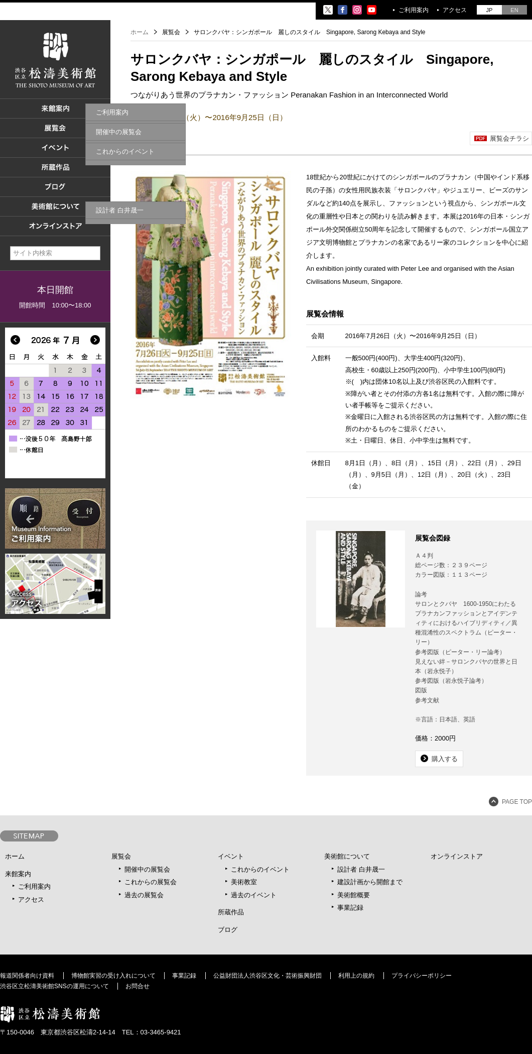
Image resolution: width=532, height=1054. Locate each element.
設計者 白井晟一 (361, 869)
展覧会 (121, 856)
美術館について (347, 856)
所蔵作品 (231, 912)
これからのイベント (260, 869)
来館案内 (18, 874)
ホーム (139, 32)
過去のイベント (254, 895)
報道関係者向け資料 (27, 975)
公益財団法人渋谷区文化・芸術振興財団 (267, 975)
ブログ (227, 929)
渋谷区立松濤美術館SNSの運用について (54, 986)
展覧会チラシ (509, 138)
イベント (231, 856)
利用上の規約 (356, 975)
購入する (445, 759)
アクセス (455, 10)
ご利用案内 (413, 10)
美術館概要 (353, 895)
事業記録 (350, 907)
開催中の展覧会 (147, 869)
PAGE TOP (517, 801)
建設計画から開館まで (370, 882)
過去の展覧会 (144, 895)
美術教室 (244, 882)
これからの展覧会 (150, 882)
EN (514, 10)
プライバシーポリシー (421, 975)
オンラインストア (457, 856)
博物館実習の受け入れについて (113, 975)
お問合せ (137, 986)
